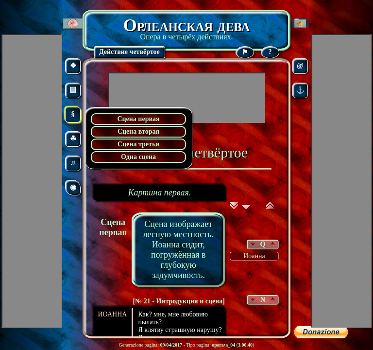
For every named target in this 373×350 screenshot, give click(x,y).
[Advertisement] (186, 97)
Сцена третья (138, 144)
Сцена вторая (138, 131)
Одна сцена (138, 156)
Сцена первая (138, 118)
